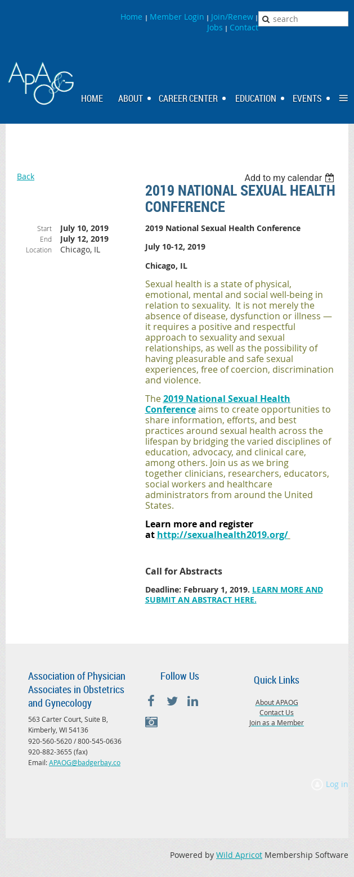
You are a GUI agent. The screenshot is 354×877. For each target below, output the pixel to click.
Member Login (177, 16)
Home (132, 16)
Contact (244, 27)
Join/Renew (232, 16)
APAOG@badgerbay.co (84, 762)
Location (39, 249)
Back (25, 176)
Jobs (215, 27)
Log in (337, 784)
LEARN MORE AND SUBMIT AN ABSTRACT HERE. (234, 594)
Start (44, 228)
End (46, 238)
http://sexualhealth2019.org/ (222, 534)
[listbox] (290, 178)
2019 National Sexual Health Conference (217, 403)
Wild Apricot (239, 854)
